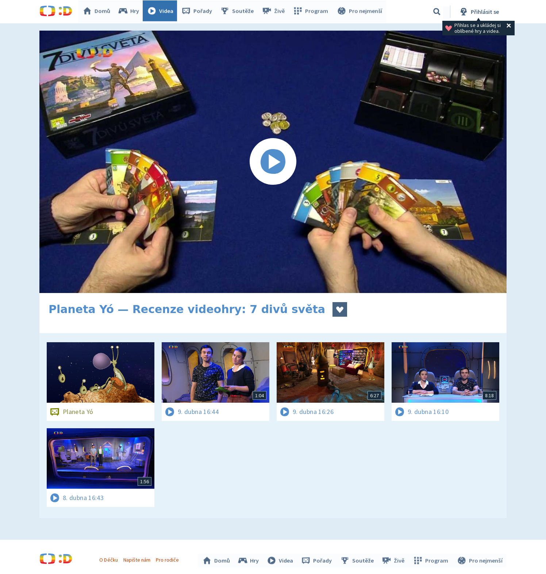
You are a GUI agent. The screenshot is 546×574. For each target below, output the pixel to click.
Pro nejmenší (360, 11)
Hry (130, 11)
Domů (98, 11)
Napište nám (137, 558)
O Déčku (109, 558)
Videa (162, 11)
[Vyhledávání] (437, 11)
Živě (275, 11)
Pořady (198, 11)
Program (312, 11)
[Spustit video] (273, 162)
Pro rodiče (168, 558)
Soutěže (239, 11)
